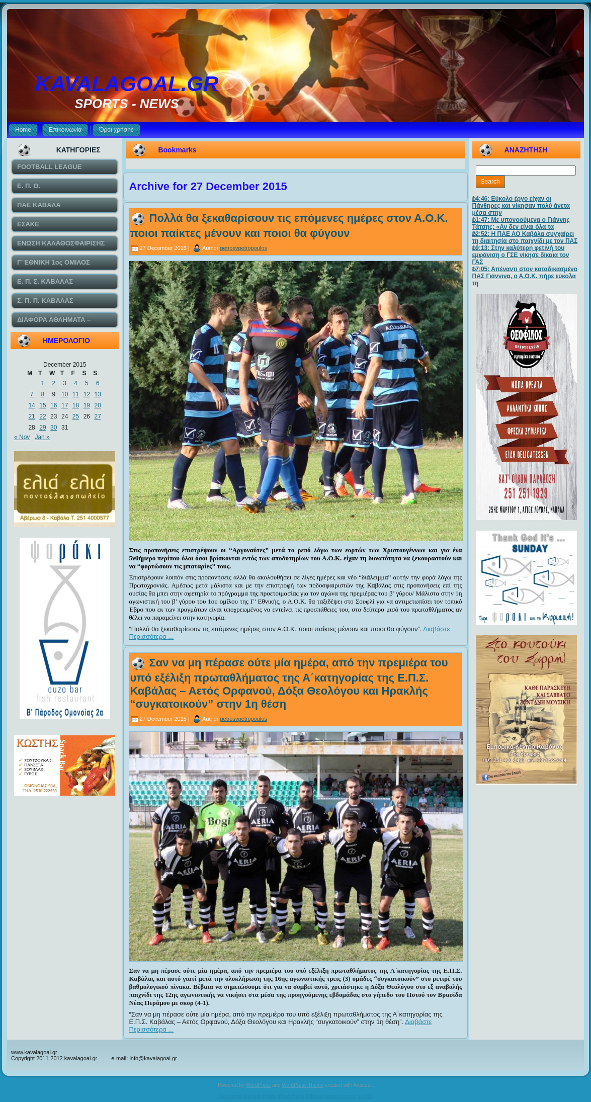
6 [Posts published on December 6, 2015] (98, 383)
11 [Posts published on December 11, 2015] (75, 394)
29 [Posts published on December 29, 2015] (42, 427)
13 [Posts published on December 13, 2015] (98, 394)
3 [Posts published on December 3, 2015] (64, 383)
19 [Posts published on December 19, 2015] (86, 405)
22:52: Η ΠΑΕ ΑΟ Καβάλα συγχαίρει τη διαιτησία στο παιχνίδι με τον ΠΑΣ (525, 237)
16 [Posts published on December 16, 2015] (53, 405)
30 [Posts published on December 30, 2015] (53, 427)
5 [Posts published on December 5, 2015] (87, 383)
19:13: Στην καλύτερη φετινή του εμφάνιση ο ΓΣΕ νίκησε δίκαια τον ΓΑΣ (520, 255)
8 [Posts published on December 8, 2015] (43, 394)
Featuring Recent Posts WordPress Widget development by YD (295, 1096)
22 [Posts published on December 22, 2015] (42, 416)
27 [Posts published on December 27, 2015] (98, 416)
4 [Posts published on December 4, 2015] (75, 383)
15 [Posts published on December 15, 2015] (42, 405)
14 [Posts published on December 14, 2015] (31, 405)
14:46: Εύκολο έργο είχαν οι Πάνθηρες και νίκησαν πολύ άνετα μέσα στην (521, 205)
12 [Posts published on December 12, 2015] (86, 394)
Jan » (42, 437)
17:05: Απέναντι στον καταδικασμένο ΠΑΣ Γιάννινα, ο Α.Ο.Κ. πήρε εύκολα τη (524, 276)
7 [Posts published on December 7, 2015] (32, 394)
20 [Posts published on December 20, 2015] (98, 405)
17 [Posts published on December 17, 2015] (64, 405)
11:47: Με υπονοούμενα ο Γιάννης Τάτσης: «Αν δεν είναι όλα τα (521, 223)
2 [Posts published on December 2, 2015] (53, 383)
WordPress (258, 1085)
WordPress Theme (302, 1085)
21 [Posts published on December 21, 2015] (31, 416)
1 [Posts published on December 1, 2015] (43, 383)
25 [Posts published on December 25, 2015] (75, 416)
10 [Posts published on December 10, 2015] (64, 394)
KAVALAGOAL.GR (127, 84)
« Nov (22, 437)
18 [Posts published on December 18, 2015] (75, 405)
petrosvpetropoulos (243, 247)
